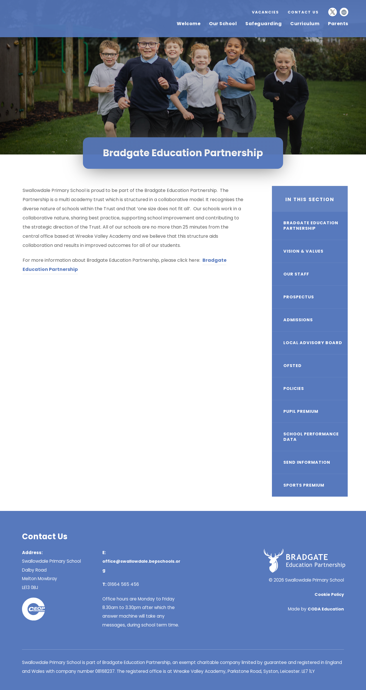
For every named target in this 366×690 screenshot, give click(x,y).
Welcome (189, 23)
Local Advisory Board (312, 343)
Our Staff (296, 274)
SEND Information (306, 462)
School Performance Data (311, 436)
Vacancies (265, 12)
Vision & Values (303, 251)
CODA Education (326, 609)
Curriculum (304, 23)
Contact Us (303, 12)
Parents (338, 23)
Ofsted (292, 365)
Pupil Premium (300, 411)
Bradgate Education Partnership (310, 225)
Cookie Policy (329, 594)
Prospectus (298, 297)
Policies (293, 388)
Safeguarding (263, 23)
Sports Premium (303, 485)
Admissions (298, 320)
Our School (223, 23)
